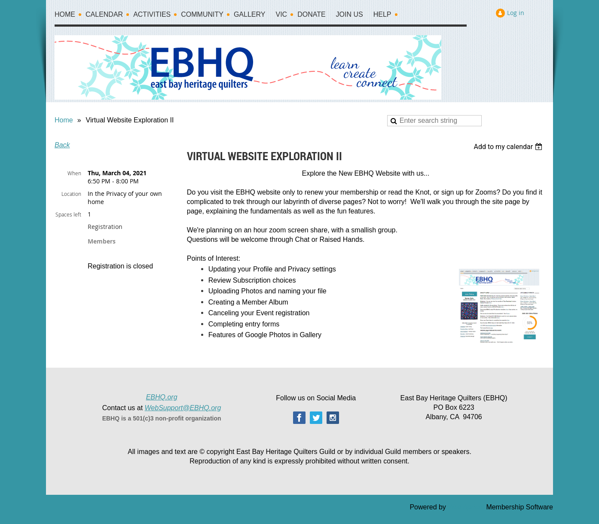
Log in (515, 13)
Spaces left (68, 214)
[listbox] (509, 146)
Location (71, 193)
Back (62, 145)
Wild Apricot (466, 507)
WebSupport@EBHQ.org (183, 407)
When (74, 173)
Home (64, 120)
